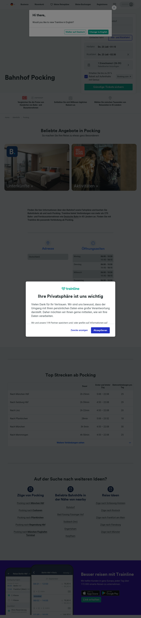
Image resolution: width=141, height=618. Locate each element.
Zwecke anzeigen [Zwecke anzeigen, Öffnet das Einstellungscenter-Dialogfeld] (79, 330)
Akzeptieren (100, 330)
